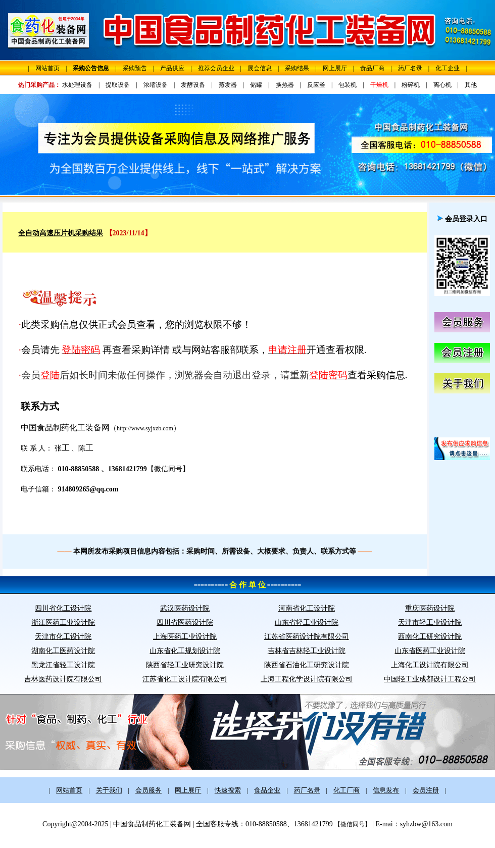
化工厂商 (346, 790)
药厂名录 (410, 68)
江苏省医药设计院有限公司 (306, 636)
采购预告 (135, 68)
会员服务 (148, 790)
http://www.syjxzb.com (145, 428)
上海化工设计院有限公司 (430, 665)
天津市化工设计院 (63, 636)
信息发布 (386, 790)
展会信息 (259, 68)
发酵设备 (193, 84)
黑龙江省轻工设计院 (63, 665)
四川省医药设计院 (185, 622)
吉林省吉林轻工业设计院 (306, 651)
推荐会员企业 (216, 68)
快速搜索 (228, 790)
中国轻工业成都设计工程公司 (430, 679)
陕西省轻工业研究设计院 (185, 665)
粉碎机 (411, 84)
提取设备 (118, 84)
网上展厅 (335, 68)
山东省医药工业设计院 (429, 651)
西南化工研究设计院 (430, 636)
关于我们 (109, 790)
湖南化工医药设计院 (63, 651)
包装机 (347, 84)
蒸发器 (228, 84)
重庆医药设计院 (430, 608)
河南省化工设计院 (306, 608)
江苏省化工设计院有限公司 (184, 679)
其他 (471, 84)
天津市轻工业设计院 (430, 622)
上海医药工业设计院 (185, 636)
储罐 (256, 84)
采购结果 (297, 68)
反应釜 (316, 84)
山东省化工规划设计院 (185, 651)
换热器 (285, 84)
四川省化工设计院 (63, 608)
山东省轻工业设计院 (306, 622)
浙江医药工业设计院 (63, 622)
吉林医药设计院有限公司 (63, 679)
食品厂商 (372, 68)
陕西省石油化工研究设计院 (306, 665)
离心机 (442, 84)
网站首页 (47, 68)
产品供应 (172, 68)
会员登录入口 (466, 219)
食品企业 (267, 790)
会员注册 (426, 790)
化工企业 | (451, 68)
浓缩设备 (155, 84)
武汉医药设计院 (185, 608)
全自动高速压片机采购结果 (60, 233)
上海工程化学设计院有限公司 (307, 679)
